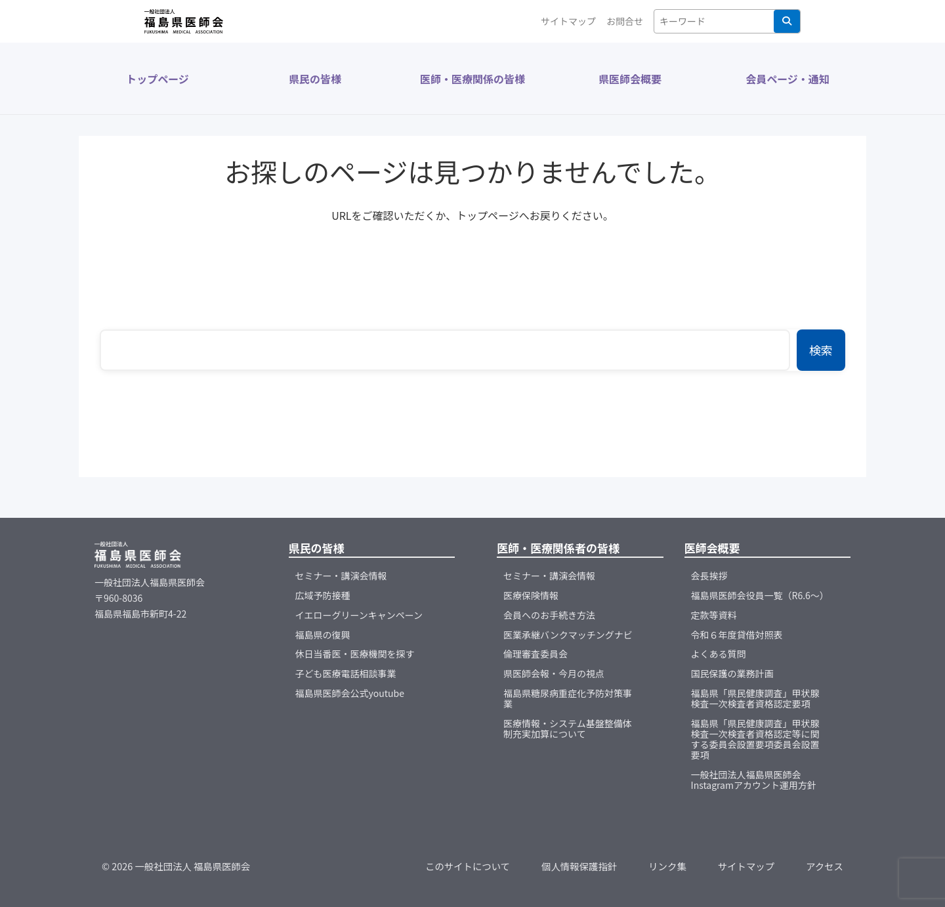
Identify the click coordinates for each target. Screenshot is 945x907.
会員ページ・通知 (788, 79)
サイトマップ (568, 21)
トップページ (157, 79)
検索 (787, 21)
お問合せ (624, 21)
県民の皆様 (315, 79)
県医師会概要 (630, 79)
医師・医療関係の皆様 (472, 79)
